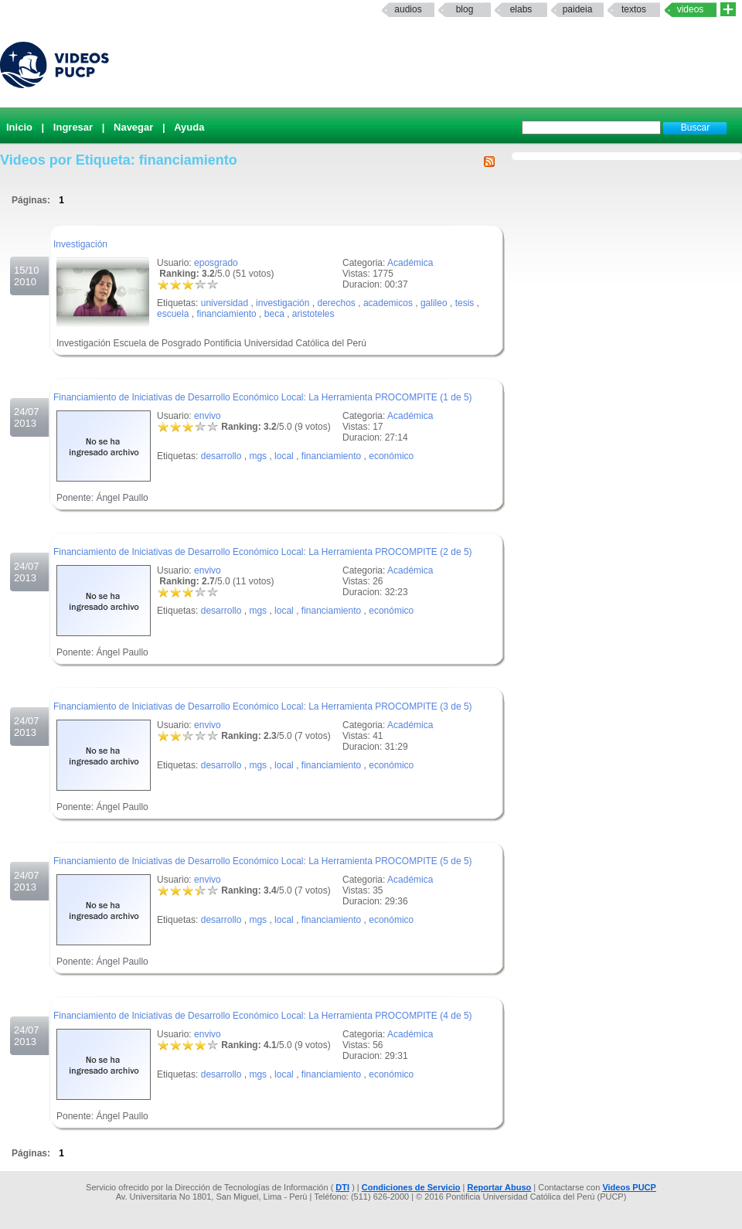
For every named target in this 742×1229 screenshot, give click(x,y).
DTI (342, 1187)
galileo (434, 303)
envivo (207, 415)
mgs (258, 456)
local (284, 456)
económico (391, 456)
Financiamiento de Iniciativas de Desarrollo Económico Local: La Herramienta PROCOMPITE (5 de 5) (262, 861)
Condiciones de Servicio (411, 1187)
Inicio (19, 127)
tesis (465, 303)
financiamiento (226, 313)
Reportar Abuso (500, 1187)
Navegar (133, 127)
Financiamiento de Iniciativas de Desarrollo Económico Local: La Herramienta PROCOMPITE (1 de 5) (262, 397)
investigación (282, 303)
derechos (336, 303)
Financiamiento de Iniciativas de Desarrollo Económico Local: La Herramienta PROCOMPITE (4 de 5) (262, 1015)
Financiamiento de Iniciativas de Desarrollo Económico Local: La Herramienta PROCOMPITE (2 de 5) (262, 551)
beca (274, 313)
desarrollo (221, 456)
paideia (578, 9)
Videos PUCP (629, 1187)
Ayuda (189, 127)
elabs (521, 9)
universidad (224, 303)
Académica (410, 262)
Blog (465, 9)
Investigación (80, 244)
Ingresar (73, 127)
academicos (388, 303)
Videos (690, 9)
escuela (173, 313)
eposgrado (216, 262)
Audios (407, 9)
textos (633, 9)
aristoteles (313, 313)
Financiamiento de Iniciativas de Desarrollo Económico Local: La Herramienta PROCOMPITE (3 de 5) (262, 706)
